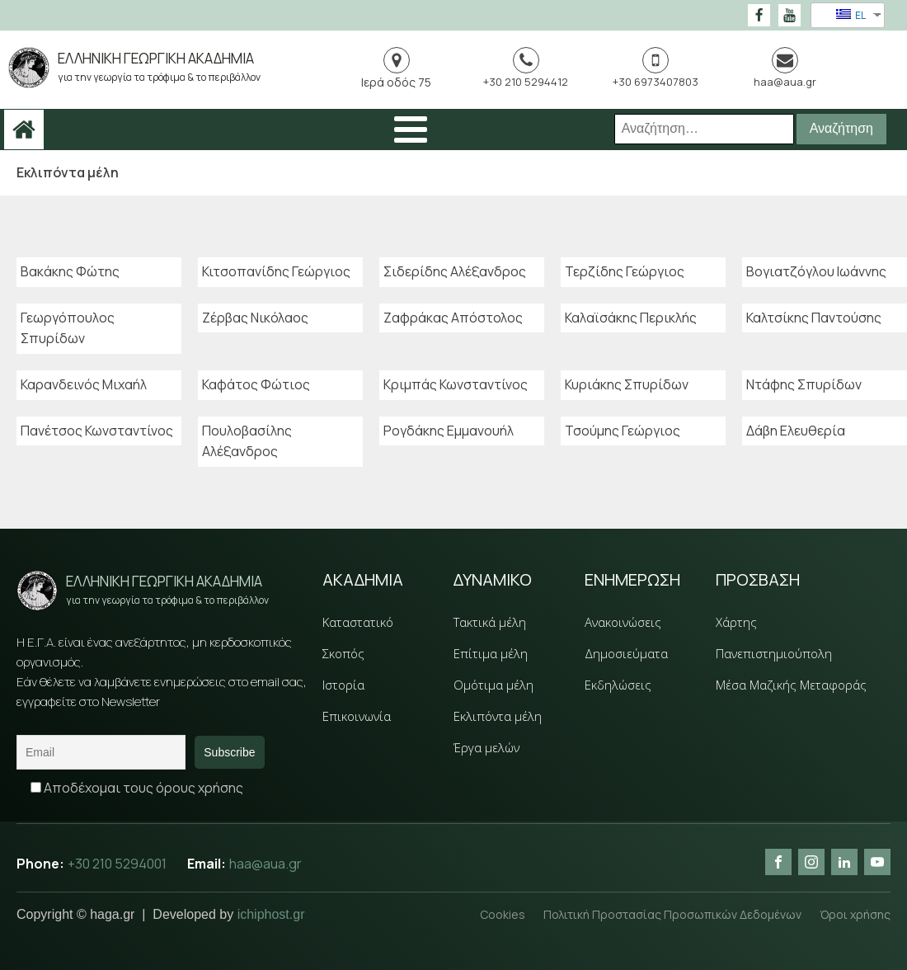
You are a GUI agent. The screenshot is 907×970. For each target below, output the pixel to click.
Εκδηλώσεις (618, 684)
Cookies (499, 914)
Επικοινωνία (356, 716)
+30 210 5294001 (118, 864)
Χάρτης (736, 621)
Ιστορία (343, 684)
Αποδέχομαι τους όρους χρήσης (137, 788)
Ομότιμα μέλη (493, 684)
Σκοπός (343, 653)
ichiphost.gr (271, 914)
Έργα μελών (486, 747)
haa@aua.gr (267, 864)
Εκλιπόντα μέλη (498, 716)
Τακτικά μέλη (490, 621)
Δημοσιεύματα (626, 653)
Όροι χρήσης (855, 914)
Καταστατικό (357, 621)
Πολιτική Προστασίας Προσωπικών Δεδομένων (671, 914)
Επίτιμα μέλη (491, 653)
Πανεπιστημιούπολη (774, 653)
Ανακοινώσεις (623, 621)
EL (851, 15)
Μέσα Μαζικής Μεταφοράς (791, 684)
